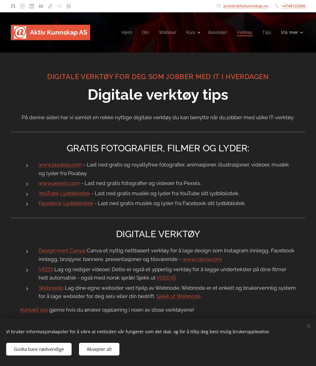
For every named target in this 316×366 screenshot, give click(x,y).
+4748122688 (293, 6)
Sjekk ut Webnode (178, 296)
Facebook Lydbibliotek (66, 203)
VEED (45, 269)
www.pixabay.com (60, 165)
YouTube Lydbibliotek (64, 193)
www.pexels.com (59, 183)
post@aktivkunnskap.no (245, 6)
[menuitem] (123, 32)
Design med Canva (62, 250)
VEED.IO (166, 278)
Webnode (51, 288)
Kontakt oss (34, 310)
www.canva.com (202, 259)
